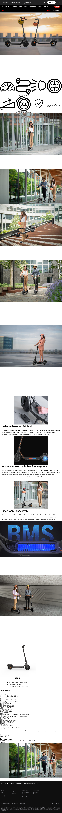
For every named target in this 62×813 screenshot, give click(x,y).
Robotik (13, 791)
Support (23, 786)
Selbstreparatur (25, 790)
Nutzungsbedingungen (5, 803)
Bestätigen (51, 2)
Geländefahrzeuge (4, 796)
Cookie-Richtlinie (22, 803)
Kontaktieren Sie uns (47, 787)
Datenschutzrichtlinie (14, 803)
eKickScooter (3, 788)
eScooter (2, 790)
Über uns (34, 786)
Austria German (58, 805)
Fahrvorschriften (25, 796)
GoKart (2, 792)
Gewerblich (14, 793)
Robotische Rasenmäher (14, 789)
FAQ (23, 788)
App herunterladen (36, 790)
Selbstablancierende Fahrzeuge (4, 794)
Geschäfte (57, 6)
